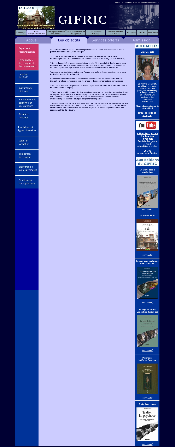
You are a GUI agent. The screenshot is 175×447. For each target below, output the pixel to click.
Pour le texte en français (148, 114)
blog (151, 101)
